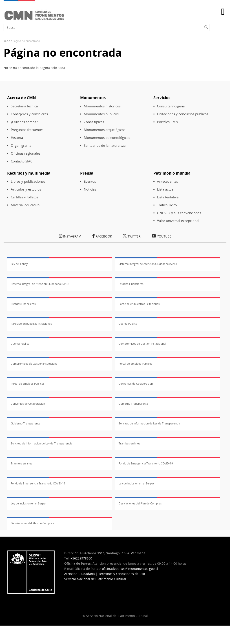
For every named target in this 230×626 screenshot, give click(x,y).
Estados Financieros (131, 284)
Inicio (7, 41)
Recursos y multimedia (28, 173)
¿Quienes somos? (24, 122)
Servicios (161, 97)
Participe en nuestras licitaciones (139, 304)
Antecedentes (167, 181)
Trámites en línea (129, 443)
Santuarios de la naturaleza (105, 145)
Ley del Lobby (19, 264)
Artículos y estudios (26, 189)
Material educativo (25, 205)
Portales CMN (167, 122)
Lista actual (165, 189)
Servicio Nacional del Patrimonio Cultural (95, 579)
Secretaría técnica (24, 106)
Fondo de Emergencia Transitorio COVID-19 (146, 463)
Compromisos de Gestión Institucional (142, 343)
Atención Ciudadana (79, 574)
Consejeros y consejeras (29, 114)
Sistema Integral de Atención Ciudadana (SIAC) (148, 264)
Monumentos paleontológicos (107, 137)
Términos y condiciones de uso (121, 574)
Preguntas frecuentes (27, 130)
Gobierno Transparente (133, 403)
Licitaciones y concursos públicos (182, 114)
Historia (17, 137)
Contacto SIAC (21, 161)
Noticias (90, 189)
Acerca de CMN (21, 97)
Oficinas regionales (25, 153)
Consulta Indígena (171, 106)
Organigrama (21, 145)
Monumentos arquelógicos (104, 130)
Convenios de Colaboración (136, 383)
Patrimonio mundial (172, 173)
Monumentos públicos (101, 114)
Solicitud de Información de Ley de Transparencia (149, 423)
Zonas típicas (94, 122)
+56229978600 (81, 558)
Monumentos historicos (102, 106)
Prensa (86, 173)
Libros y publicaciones (28, 181)
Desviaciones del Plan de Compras (140, 503)
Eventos (90, 181)
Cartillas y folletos (24, 197)
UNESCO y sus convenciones (179, 213)
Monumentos (93, 97)
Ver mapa (138, 553)
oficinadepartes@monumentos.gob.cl (130, 568)
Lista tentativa (168, 197)
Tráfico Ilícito (167, 205)
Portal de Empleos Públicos (135, 363)
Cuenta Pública (128, 323)
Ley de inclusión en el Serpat (136, 483)
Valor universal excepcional (178, 221)
